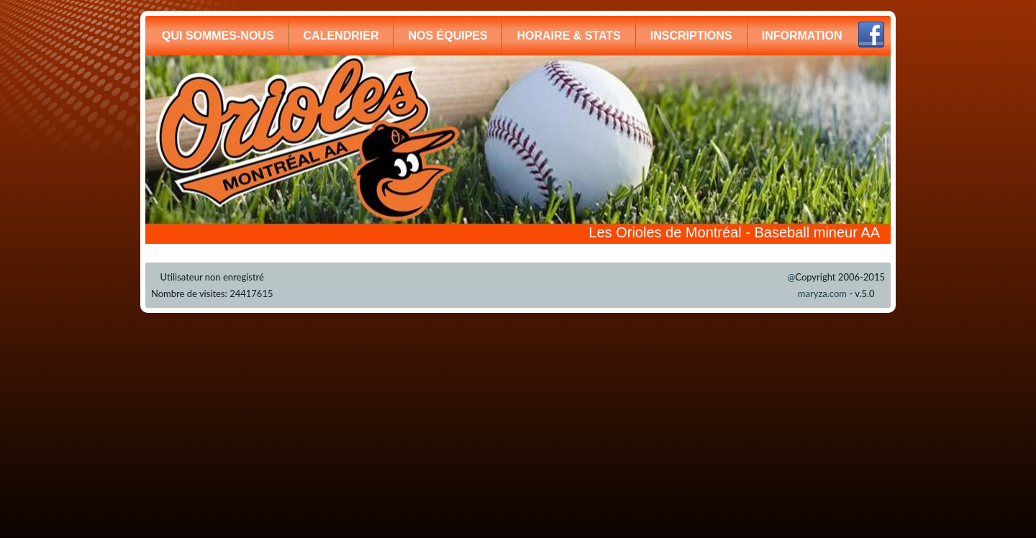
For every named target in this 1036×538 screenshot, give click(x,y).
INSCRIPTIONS (691, 35)
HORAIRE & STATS (568, 35)
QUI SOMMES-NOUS (218, 35)
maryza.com (822, 293)
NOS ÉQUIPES (447, 35)
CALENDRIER (341, 35)
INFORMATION (802, 35)
